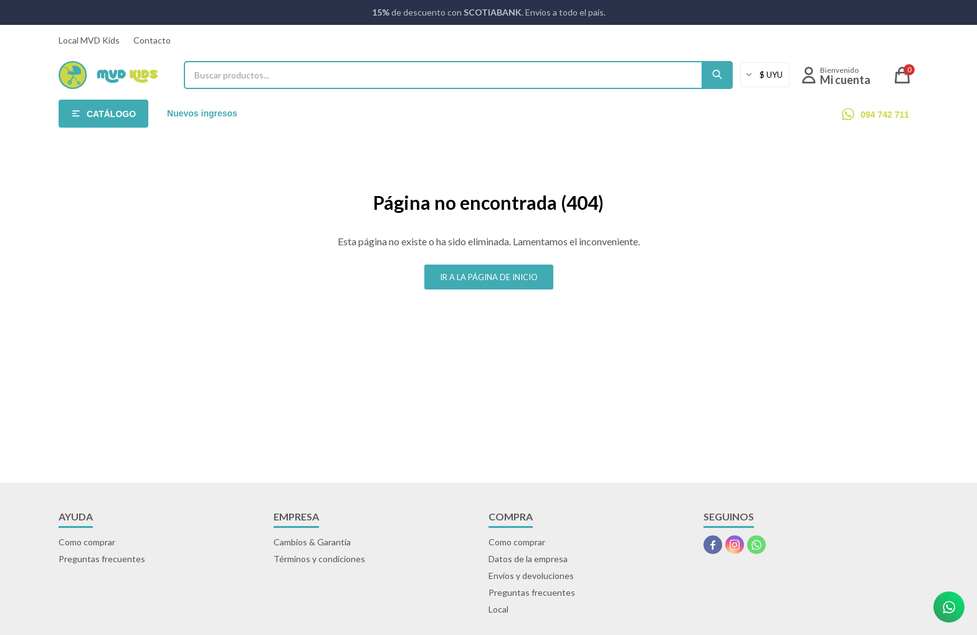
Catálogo (111, 114)
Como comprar (87, 542)
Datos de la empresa (528, 558)
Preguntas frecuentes (102, 558)
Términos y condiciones (319, 558)
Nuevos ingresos (202, 113)
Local (498, 609)
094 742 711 (884, 115)
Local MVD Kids (89, 40)
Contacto (152, 40)
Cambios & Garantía (312, 542)
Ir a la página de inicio (489, 277)
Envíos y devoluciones (531, 575)
